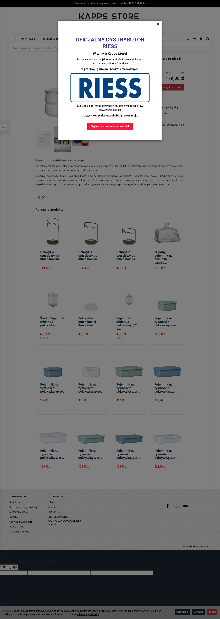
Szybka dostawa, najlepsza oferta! (110, 126)
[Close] (158, 24)
